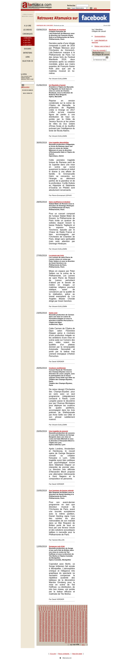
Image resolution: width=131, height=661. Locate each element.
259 (66, 624)
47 (82, 607)
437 (40, 639)
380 (72, 634)
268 (43, 625)
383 (80, 634)
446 (66, 639)
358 (57, 632)
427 (60, 638)
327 (66, 629)
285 (43, 627)
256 (57, 624)
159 (72, 615)
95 (86, 610)
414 (72, 636)
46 (80, 607)
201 (46, 619)
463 (66, 641)
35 (56, 607)
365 (77, 632)
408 (55, 636)
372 (49, 634)
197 (83, 618)
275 (63, 625)
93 (82, 610)
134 (49, 614)
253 (49, 624)
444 (60, 639)
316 (83, 628)
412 (66, 636)
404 (43, 636)
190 (63, 618)
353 (43, 632)
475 (77, 642)
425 (55, 638)
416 (77, 636)
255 (55, 624)
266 (86, 624)
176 (72, 617)
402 (86, 635)
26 (86, 605)
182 (40, 618)
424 (52, 638)
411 (63, 636)
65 (71, 608)
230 (80, 621)
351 (86, 631)
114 (40, 612)
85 (65, 610)
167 (46, 617)
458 (52, 641)
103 (57, 611)
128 (80, 612)
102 (55, 611)
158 (69, 615)
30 (45, 607)
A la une (53, 654)
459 (55, 641)
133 (46, 614)
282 (83, 625)
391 (55, 635)
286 (46, 627)
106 (66, 611)
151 (49, 615)
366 (80, 632)
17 (67, 605)
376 (60, 634)
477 (83, 642)
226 (69, 621)
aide (95, 8)
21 (75, 605)
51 (41, 608)
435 (83, 638)
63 (67, 608)
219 (49, 621)
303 (46, 628)
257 (60, 624)
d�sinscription (25, 87)
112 (83, 611)
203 (52, 619)
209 (69, 619)
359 (60, 632)
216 (40, 621)
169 (52, 617)
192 (69, 618)
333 (83, 629)
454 (40, 641)
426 (57, 638)
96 (40, 611)
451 (80, 639)
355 (49, 632)
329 (72, 629)
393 (60, 635)
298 (80, 627)
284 (40, 627)
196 (80, 618)
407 (52, 636)
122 (63, 612)
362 (69, 632)
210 (72, 619)
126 (75, 612)
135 (52, 614)
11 (54, 605)
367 (83, 632)
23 (80, 605)
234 (43, 622)
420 (40, 638)
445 (63, 639)
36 (58, 607)
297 (77, 627)
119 (55, 612)
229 (77, 621)
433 (77, 638)
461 (60, 641)
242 (66, 622)
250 (40, 624)
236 (49, 622)
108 (72, 611)
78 (50, 610)
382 (77, 634)
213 (80, 619)
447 (69, 639)
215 (86, 619)
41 (69, 607)
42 (71, 607)
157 (66, 615)
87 (69, 610)
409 (57, 636)
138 (60, 614)
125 (72, 612)
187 (55, 618)
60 (60, 608)
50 (39, 608)
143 (75, 614)
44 (75, 607)
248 (83, 622)
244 (72, 622)
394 (63, 635)
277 (69, 625)
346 (72, 631)
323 (55, 629)
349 (80, 631)
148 (40, 615)
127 (77, 612)
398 (75, 635)
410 (60, 636)
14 (60, 605)
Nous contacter (64, 654)
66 (73, 608)
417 (80, 636)
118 (52, 612)
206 (60, 619)
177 (75, 617)
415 (75, 636)
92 (80, 610)
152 (52, 615)
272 (55, 625)
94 (84, 610)
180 (83, 617)
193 (72, 618)
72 (86, 608)
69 (80, 608)
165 (40, 617)
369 (40, 634)
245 (75, 622)
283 (86, 625)
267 (40, 625)
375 (57, 634)
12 (56, 605)
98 (44, 611)
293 (66, 627)
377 (63, 634)
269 (46, 625)
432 (75, 638)
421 (43, 638)
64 (69, 608)
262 (75, 624)
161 (77, 615)
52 (43, 608)
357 (55, 632)
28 (41, 607)
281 (80, 625)
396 (69, 635)
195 (77, 618)
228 (75, 621)
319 (43, 629)
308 (60, 628)
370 (43, 634)
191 (66, 618)
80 (54, 610)
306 (55, 628)
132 (43, 614)
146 (83, 614)
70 (82, 608)
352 (40, 632)
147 (86, 614)
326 (63, 629)
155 (60, 615)
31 (48, 607)
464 (69, 641)
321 (49, 629)
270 (49, 625)
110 (77, 611)
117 (49, 612)
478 (86, 642)
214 (83, 619)
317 (86, 628)
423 (49, 638)
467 (77, 641)
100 (49, 611)
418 (83, 636)
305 (52, 628)
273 (57, 625)
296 (75, 627)
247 (80, 622)
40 (67, 607)
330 (75, 629)
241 (63, 622)
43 (73, 607)
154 (57, 615)
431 (72, 638)
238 (55, 622)
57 (54, 608)
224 (63, 621)
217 (43, 621)
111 (80, 611)
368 (86, 632)
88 (71, 610)
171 (57, 617)
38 (63, 607)
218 (46, 621)
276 (66, 625)
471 (66, 642)
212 (77, 619)
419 (86, 636)
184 (46, 618)
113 (86, 611)
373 (52, 634)
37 (60, 607)
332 (80, 629)
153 (55, 615)
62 (65, 608)
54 (48, 608)
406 (49, 636)
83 (60, 610)
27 (39, 607)
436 (86, 638)
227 (72, 621)
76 (45, 610)
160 (75, 615)
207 (63, 619)
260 (69, 624)
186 (52, 618)
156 (63, 615)
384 (83, 634)
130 (86, 612)
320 (46, 629)
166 (43, 617)
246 (77, 622)
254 (52, 624)
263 (77, 624)
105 (63, 611)
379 (69, 634)
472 (69, 642)
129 (83, 612)
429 (66, 638)
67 (75, 608)
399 (77, 635)
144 (77, 614)
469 (83, 641)
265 (83, 624)
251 (43, 624)
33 (52, 607)
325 (60, 629)
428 (63, 638)
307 (57, 628)
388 (46, 635)
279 (75, 625)
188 (57, 618)
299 (83, 627)
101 (52, 611)
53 (45, 608)
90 (75, 610)
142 (72, 614)
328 (69, 629)
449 (75, 639)
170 (55, 617)
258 (63, 624)
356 (52, 632)
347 (75, 631)
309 (63, 628)
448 (72, 639)
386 (40, 635)
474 (75, 642)
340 (55, 631)
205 (57, 619)
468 (80, 641)
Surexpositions (100, 36)
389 (49, 635)
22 (77, 605)
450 (77, 639)
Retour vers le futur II (102, 46)
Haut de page (77, 654)
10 (52, 605)
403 (40, 636)
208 (66, 619)
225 (66, 621)
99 (46, 611)
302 (43, 628)
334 (86, 629)
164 (86, 615)
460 (57, 641)
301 (40, 628)
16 (65, 605)
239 (57, 622)
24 (82, 605)
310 (66, 628)
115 (43, 612)
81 (56, 610)
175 (69, 617)
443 (57, 639)
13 (58, 605)
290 (57, 627)
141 (69, 614)
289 (55, 627)
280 (77, 625)
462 (63, 641)
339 (52, 631)
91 (77, 610)
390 (52, 635)
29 (43, 607)
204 (55, 619)
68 (77, 608)
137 (57, 614)
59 (58, 608)
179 (80, 617)
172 (60, 617)
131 (40, 614)
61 (63, 608)
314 (77, 628)
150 (46, 615)
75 (43, 610)
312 (72, 628)
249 (86, 622)
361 (66, 632)
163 (83, 615)
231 (83, 621)
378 (66, 634)
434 (80, 638)
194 (75, 618)
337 (46, 631)
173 (63, 617)
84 (63, 610)
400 (80, 635)
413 (69, 636)
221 (55, 621)
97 (42, 611)
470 (86, 641)
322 (52, 629)
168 (49, 617)
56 (52, 608)
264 (80, 624)
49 (86, 607)
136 (55, 614)
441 (52, 639)
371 (46, 634)
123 (66, 612)
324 (57, 629)
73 (39, 610)
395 (66, 635)
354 (46, 632)
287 (49, 627)
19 (71, 605)
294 (69, 627)
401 (83, 635)
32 (50, 607)
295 (72, 627)
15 (63, 605)
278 (72, 625)
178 (77, 617)
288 (52, 627)
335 (40, 631)
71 (84, 608)
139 (63, 614)
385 (86, 634)
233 (40, 622)
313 (75, 628)
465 (72, 641)
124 (69, 612)
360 (63, 632)
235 (46, 622)
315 (80, 628)
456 (46, 641)
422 (46, 638)
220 (52, 621)
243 (69, 622)
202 (49, 619)
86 (67, 610)
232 (86, 621)
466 (75, 641)
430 (69, 638)
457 (49, 641)
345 (69, 631)
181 (86, 617)
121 (60, 612)
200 (43, 619)
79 (52, 610)
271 (52, 625)
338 (49, 631)
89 (73, 610)
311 (69, 628)
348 (77, 631)
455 (43, 641)
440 (49, 639)
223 (60, 621)
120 (57, 612)
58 (56, 608)
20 (73, 605)
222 (57, 621)
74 (41, 610)
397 (72, 635)
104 (60, 611)
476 (80, 642)
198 (86, 618)
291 (60, 627)
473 (72, 642)
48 (84, 607)
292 (63, 627)
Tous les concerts (99, 50)
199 (40, 619)
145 (80, 614)
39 (65, 607)
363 (72, 632)
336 (43, 631)
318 (40, 629)
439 (46, 639)
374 (55, 634)
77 (48, 610)
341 (57, 631)
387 (43, 635)
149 (43, 615)
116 (46, 612)
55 (50, 608)
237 (52, 622)
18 (69, 605)
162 (80, 615)
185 (49, 618)
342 (60, 631)
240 (60, 622)
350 (83, 631)
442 (55, 639)
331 (77, 629)
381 (75, 634)
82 (58, 610)
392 (57, 635)
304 (49, 628)
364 (75, 632)
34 (54, 607)
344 (66, 631)
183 (43, 618)
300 (86, 627)
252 (46, 624)
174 (66, 617)
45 (77, 607)
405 (46, 636)
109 (75, 611)
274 (60, 625)
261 (72, 624)
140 (66, 614)
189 (60, 618)
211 (75, 619)
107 (69, 611)
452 (83, 639)
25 (84, 605)
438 (43, 639)
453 (86, 639)
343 (63, 631)
